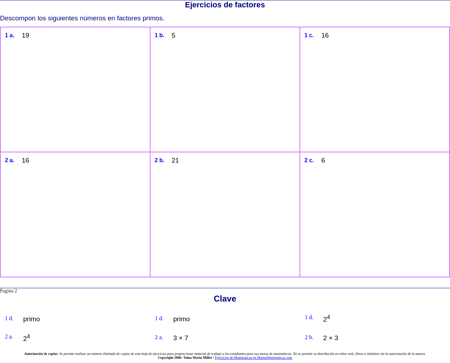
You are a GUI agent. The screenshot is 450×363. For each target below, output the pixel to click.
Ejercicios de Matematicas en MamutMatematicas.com (253, 357)
